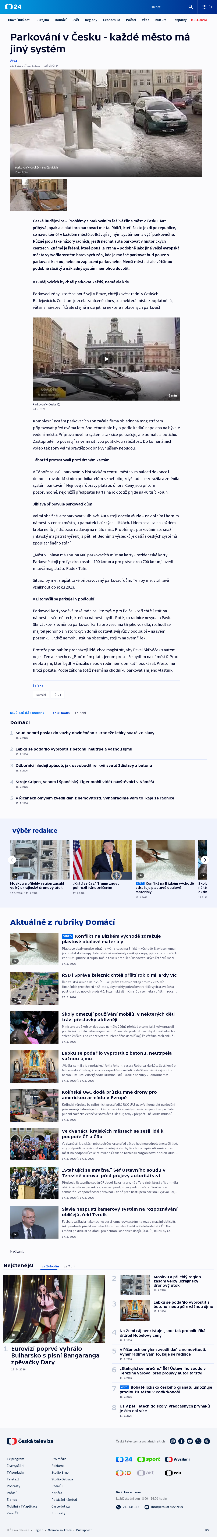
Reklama (57, 1463)
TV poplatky (15, 1470)
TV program (15, 1456)
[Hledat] (191, 7)
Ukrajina (42, 20)
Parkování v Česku (46, 399)
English (38, 1528)
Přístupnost (84, 1528)
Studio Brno (60, 1470)
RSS (207, 1528)
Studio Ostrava (62, 1477)
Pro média (58, 1456)
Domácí (61, 20)
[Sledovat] (200, 20)
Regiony (91, 20)
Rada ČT (57, 1483)
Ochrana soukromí (60, 1528)
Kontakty (58, 1511)
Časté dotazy (60, 1504)
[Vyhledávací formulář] (172, 7)
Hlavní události (19, 20)
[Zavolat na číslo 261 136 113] (127, 1504)
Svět (75, 20)
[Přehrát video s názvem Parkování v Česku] (106, 354)
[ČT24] (13, 6)
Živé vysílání (15, 1463)
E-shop (12, 1497)
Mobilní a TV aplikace (22, 1504)
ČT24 (13, 61)
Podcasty (13, 1483)
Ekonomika (111, 20)
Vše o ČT (13, 1511)
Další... (160, 20)
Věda (145, 20)
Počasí (131, 20)
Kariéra (56, 1490)
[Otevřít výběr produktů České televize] (207, 7)
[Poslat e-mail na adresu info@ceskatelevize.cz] (164, 1504)
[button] (106, 354)
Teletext (13, 1477)
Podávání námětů (64, 1497)
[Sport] (180, 20)
